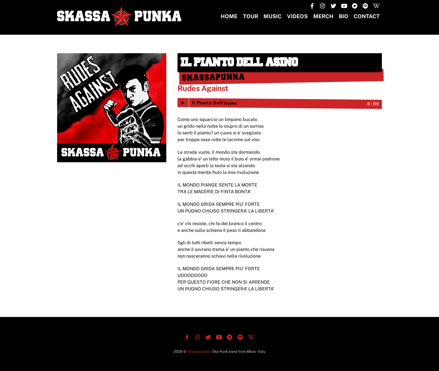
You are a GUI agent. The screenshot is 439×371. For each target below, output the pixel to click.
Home (229, 16)
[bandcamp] (354, 5)
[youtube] (344, 5)
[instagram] (323, 5)
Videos (297, 16)
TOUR (250, 16)
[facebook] (312, 5)
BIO (343, 16)
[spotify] (365, 5)
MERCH (323, 16)
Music (272, 16)
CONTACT (367, 16)
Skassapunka (198, 351)
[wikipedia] (376, 5)
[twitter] (333, 5)
